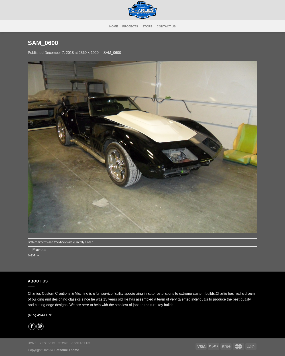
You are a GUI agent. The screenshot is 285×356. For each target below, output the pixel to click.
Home (113, 26)
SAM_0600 (112, 53)
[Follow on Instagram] (40, 326)
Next (34, 255)
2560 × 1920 (89, 53)
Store (147, 26)
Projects (130, 26)
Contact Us (166, 26)
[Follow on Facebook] (32, 326)
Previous (37, 250)
